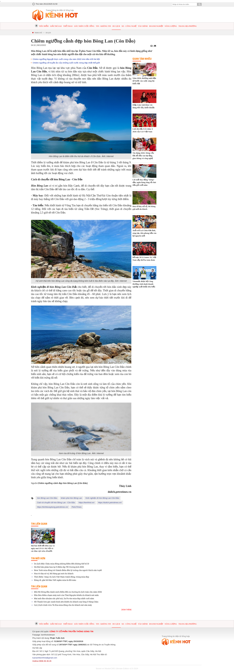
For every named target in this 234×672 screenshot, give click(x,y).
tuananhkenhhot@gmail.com (44, 658)
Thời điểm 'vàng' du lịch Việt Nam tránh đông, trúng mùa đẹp (61, 576)
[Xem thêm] (126, 609)
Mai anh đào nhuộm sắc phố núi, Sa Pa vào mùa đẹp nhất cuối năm (64, 598)
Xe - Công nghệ (128, 26)
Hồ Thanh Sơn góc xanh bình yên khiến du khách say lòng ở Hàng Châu (66, 601)
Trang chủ (38, 32)
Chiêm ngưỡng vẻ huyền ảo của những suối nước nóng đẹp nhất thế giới (66, 63)
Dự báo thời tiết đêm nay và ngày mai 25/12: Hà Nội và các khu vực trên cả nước (43, 548)
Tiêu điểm (44, 26)
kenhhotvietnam (48, 635)
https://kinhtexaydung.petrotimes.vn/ (52, 507)
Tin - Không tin (103, 26)
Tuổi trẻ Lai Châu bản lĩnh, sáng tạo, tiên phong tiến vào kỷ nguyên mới (144, 233)
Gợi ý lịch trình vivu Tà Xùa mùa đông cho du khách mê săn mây (63, 605)
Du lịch (116, 26)
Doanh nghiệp (156, 26)
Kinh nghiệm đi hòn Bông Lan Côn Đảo (102, 498)
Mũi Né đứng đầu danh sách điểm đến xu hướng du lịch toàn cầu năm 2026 (68, 592)
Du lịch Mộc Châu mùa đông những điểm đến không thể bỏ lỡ (61, 563)
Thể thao (68, 26)
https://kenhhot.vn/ (86, 502)
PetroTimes (76, 507)
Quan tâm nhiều (142, 58)
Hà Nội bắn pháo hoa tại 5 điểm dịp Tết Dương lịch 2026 (59, 567)
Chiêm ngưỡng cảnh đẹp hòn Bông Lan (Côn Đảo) (63, 483)
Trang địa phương (187, 26)
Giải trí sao (56, 26)
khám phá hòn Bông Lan (71, 498)
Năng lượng (171, 26)
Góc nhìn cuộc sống (84, 26)
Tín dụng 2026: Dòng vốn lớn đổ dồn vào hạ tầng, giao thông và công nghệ (143, 155)
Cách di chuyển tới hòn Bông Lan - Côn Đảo (56, 502)
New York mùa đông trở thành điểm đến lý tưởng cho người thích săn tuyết (68, 570)
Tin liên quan (39, 523)
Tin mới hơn (38, 558)
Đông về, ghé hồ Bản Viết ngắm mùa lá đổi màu (55, 580)
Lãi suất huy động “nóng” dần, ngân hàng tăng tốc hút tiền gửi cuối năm (144, 182)
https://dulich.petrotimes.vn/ (110, 502)
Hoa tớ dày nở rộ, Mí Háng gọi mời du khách (53, 573)
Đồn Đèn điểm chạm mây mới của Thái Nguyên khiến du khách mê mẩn (66, 595)
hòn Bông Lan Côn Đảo (47, 498)
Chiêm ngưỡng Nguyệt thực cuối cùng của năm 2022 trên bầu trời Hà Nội (66, 59)
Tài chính (143, 26)
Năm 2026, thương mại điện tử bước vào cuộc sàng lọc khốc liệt (144, 81)
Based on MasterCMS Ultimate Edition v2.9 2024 (117, 668)
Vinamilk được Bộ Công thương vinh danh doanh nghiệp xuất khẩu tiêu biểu (144, 284)
